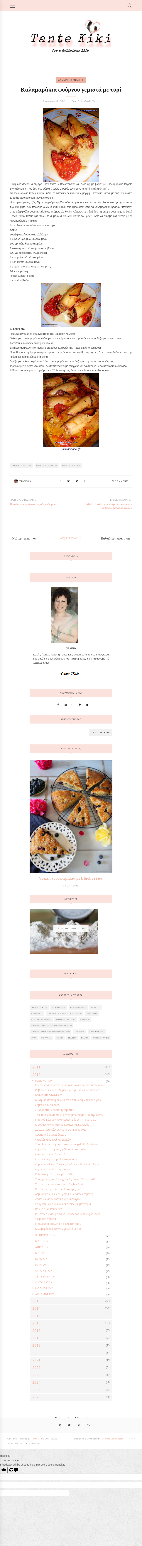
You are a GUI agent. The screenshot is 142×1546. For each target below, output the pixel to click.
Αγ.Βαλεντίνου (78, 1007)
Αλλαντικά (92, 1013)
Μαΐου (40, 1253)
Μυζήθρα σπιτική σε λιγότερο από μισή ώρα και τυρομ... (69, 1100)
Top (132, 1438)
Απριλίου (41, 1247)
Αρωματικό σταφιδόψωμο (50, 1134)
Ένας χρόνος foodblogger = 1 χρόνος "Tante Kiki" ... (66, 1179)
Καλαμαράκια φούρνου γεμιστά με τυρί (58, 1228)
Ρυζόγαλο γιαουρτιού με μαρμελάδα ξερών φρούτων (67, 1214)
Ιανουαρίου (44, 1081)
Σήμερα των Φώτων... (47, 1105)
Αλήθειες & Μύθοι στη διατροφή (65, 1013)
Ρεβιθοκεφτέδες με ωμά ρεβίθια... (55, 1174)
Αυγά (33, 1038)
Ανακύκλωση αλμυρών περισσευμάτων (51, 1026)
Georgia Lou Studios (112, 1438)
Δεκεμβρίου (44, 1294)
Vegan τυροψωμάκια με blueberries (71, 878)
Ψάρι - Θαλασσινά (71, 466)
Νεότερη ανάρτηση (24, 538)
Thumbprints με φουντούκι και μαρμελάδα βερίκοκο (66, 1144)
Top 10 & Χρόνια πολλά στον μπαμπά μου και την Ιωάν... (69, 1115)
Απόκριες (79, 1032)
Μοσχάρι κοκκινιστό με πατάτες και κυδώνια (62, 1124)
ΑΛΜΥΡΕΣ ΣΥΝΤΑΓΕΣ (71, 80)
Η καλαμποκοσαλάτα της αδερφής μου (58, 1223)
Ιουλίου (41, 1264)
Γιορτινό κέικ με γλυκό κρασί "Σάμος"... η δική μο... (65, 1119)
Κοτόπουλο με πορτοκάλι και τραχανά (58, 1189)
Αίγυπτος (96, 1007)
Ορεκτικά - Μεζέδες (46, 466)
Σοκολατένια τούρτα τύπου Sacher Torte (59, 1184)
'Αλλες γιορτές (39, 1007)
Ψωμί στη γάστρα (45, 1218)
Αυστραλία (46, 1038)
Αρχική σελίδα (68, 538)
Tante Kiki (25, 481)
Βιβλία (60, 1038)
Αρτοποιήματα (97, 1032)
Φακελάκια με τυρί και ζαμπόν (53, 1139)
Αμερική (84, 1020)
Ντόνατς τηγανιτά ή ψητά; (50, 1154)
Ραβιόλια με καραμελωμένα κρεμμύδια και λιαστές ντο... (68, 1090)
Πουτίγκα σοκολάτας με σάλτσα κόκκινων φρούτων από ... (70, 1085)
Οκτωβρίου (43, 1282)
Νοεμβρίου (44, 1288)
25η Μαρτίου (58, 1007)
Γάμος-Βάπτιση (101, 1038)
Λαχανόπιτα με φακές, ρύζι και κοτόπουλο (60, 1149)
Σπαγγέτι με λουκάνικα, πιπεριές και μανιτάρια (63, 1204)
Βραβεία (72, 1038)
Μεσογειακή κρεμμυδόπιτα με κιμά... (57, 1159)
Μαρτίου (41, 1241)
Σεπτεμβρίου (45, 1276)
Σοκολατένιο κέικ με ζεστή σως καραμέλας (60, 1129)
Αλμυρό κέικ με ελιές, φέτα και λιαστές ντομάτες (64, 1194)
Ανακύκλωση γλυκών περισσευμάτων (50, 1032)
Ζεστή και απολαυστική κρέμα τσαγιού (58, 1199)
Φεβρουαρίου (45, 1235)
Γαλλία (84, 1038)
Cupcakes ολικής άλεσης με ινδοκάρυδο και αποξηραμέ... (69, 1164)
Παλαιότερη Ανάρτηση (115, 538)
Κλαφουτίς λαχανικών (48, 1095)
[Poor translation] (13, 1470)
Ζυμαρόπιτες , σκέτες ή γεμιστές (54, 1110)
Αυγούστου (43, 1270)
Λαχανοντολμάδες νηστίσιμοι (52, 1169)
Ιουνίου (41, 1258)
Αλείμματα (37, 1013)
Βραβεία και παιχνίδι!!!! (48, 1209)
